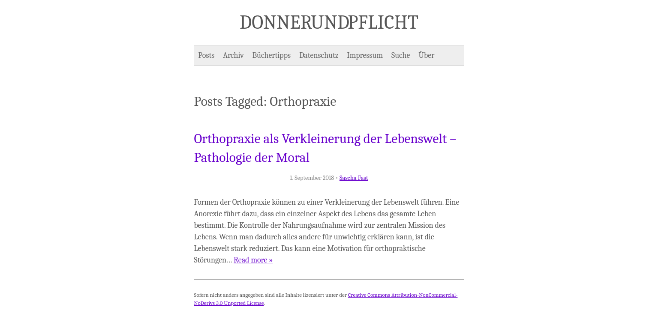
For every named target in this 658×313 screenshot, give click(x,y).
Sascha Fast (354, 178)
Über (427, 55)
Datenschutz (318, 55)
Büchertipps (271, 55)
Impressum (365, 55)
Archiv (233, 55)
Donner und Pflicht (329, 22)
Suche (400, 55)
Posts (206, 55)
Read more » (253, 260)
